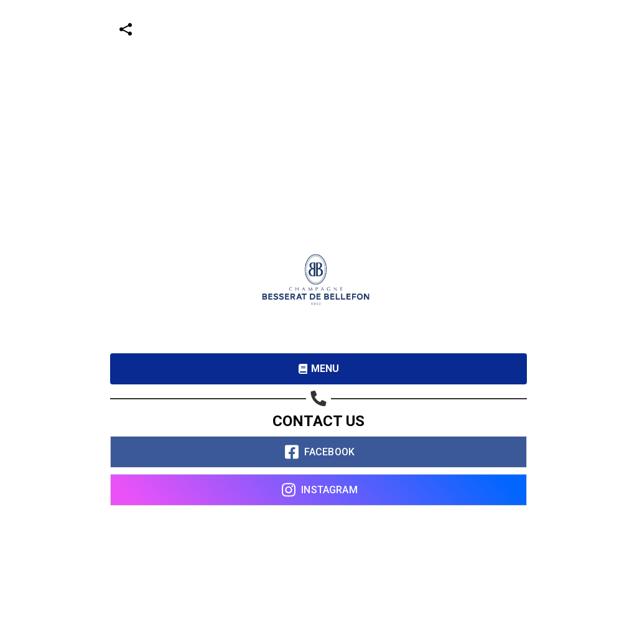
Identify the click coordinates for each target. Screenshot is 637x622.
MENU (319, 368)
